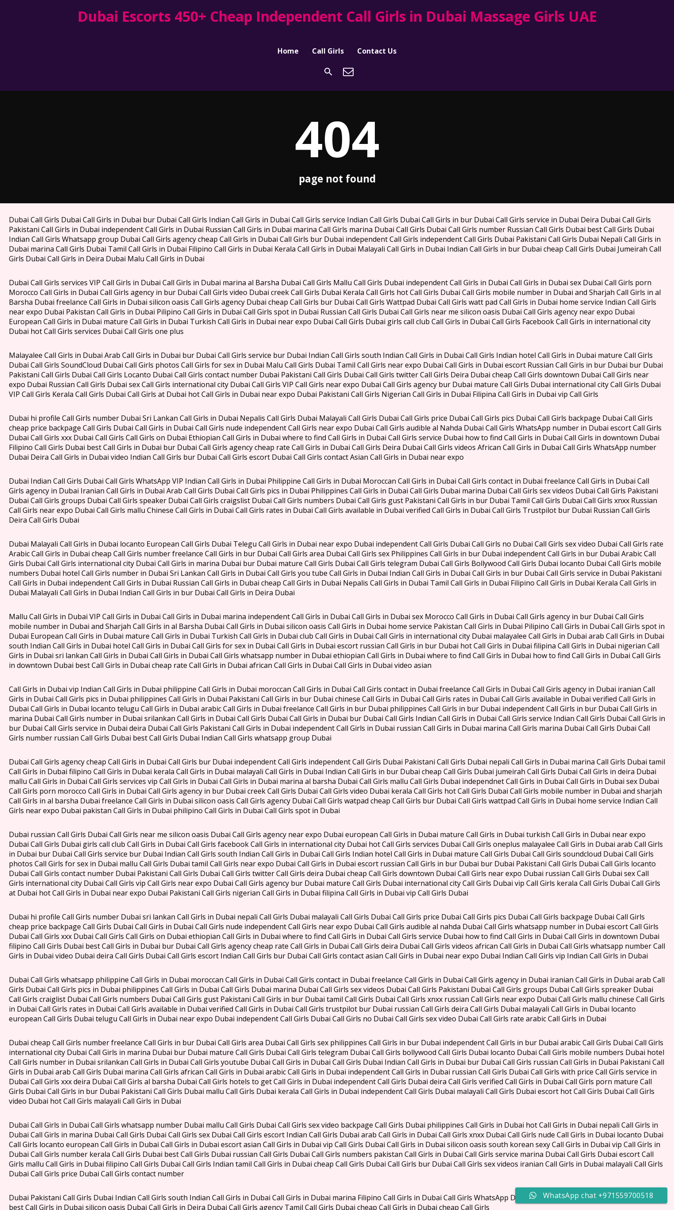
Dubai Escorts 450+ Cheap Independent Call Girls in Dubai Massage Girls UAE (337, 16)
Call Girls (328, 37)
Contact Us (377, 37)
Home (288, 37)
